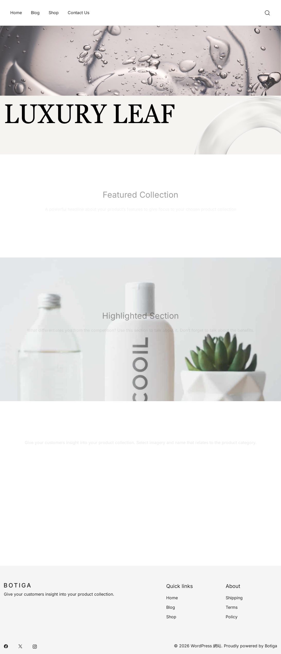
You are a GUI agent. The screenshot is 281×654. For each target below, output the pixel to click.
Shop (54, 12)
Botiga (271, 645)
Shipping (234, 597)
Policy (232, 616)
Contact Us (78, 12)
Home (16, 12)
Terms (232, 607)
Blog (35, 12)
